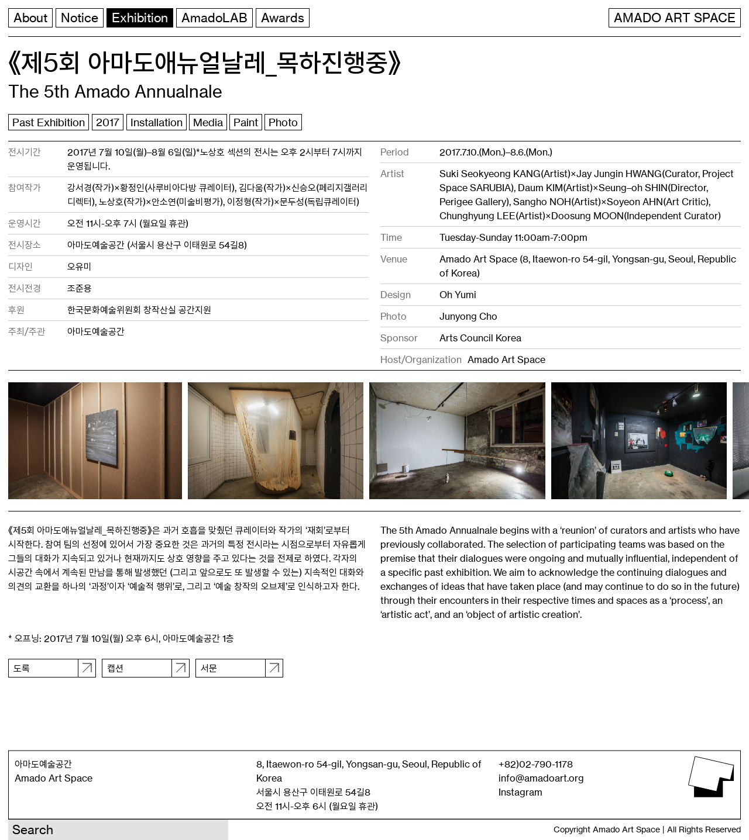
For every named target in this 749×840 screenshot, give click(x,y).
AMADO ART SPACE (675, 18)
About (30, 18)
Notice (79, 18)
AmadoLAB (214, 18)
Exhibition (140, 18)
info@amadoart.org (541, 778)
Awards (282, 18)
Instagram (520, 792)
